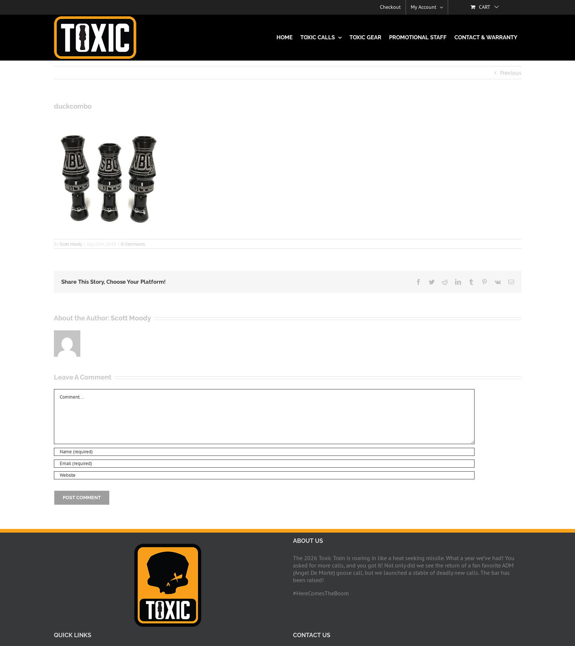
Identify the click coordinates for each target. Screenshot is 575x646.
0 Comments (133, 244)
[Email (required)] (264, 464)
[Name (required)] (264, 452)
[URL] (264, 475)
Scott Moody (71, 244)
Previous (510, 72)
